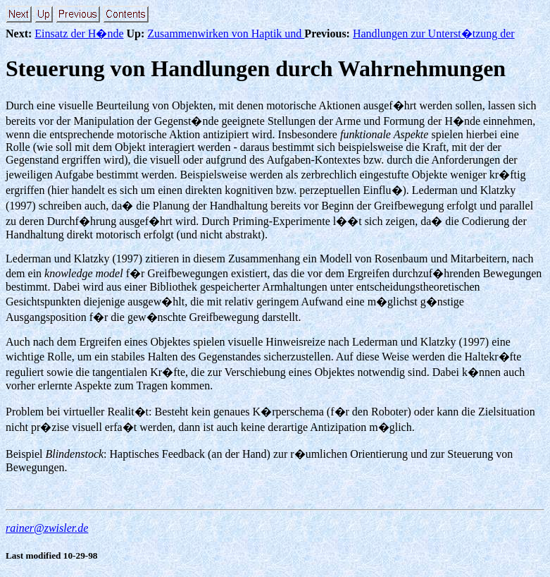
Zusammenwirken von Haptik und (225, 34)
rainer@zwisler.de (47, 528)
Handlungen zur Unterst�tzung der (434, 34)
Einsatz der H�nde (79, 34)
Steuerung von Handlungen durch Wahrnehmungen (256, 68)
